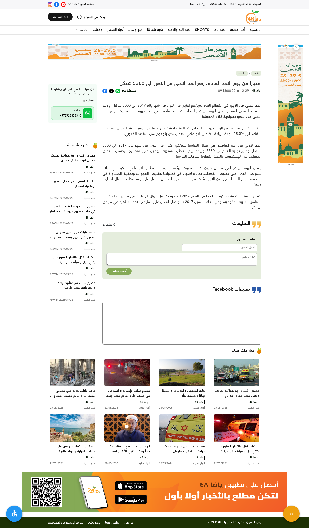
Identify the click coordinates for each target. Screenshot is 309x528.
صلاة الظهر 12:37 (82, 4)
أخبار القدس (115, 30)
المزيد (83, 30)
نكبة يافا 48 (154, 30)
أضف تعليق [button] (119, 271)
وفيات (97, 30)
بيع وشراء (135, 30)
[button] (296, 47)
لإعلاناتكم (94, 522)
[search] (91, 17)
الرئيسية (255, 30)
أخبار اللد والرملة (178, 30)
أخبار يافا (219, 30)
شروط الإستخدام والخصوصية (65, 522)
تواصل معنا (112, 522)
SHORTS (202, 30)
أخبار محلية (237, 30)
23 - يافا (197, 4)
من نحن (128, 522)
